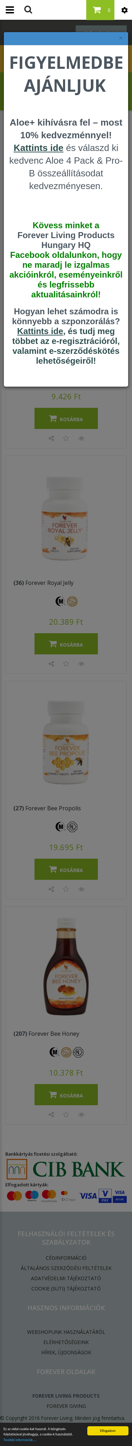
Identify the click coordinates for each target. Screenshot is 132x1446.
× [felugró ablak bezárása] (121, 38)
